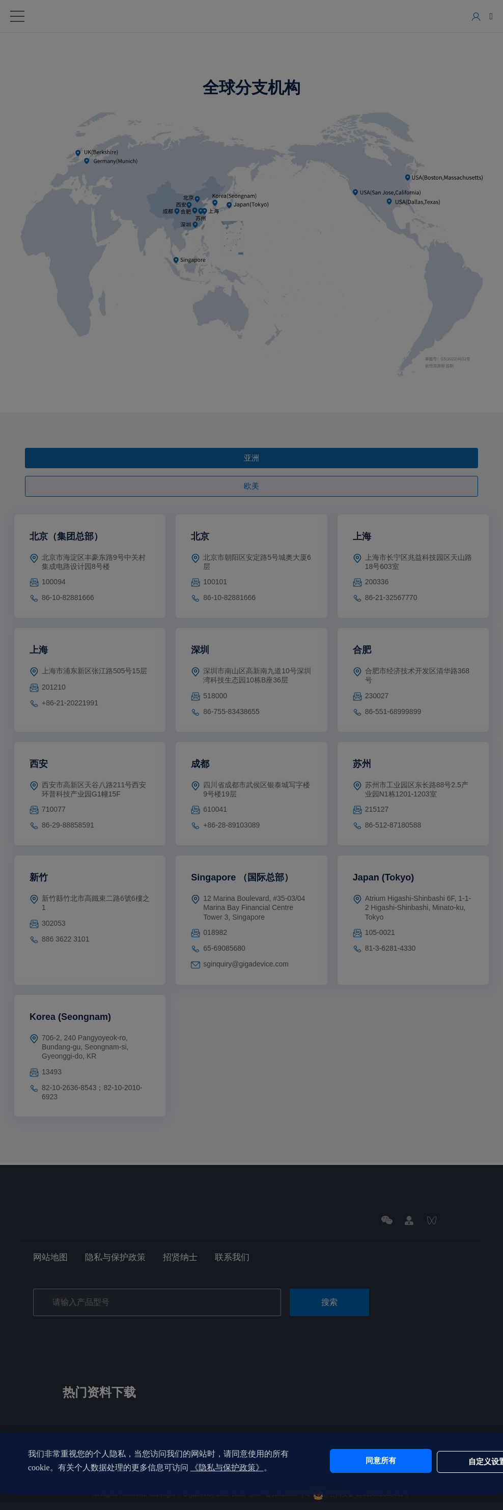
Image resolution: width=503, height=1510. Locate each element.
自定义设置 (436, 1461)
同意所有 (352, 1461)
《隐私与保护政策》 (235, 1467)
